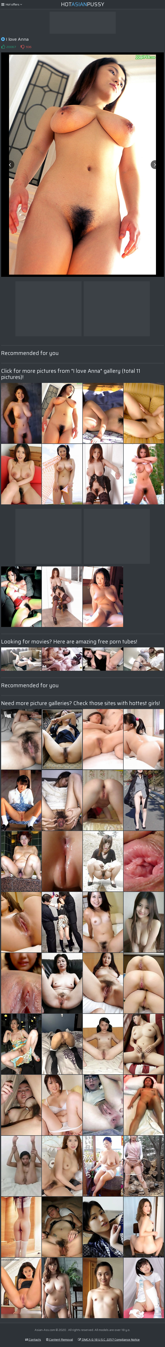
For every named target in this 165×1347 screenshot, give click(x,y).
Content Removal (59, 1339)
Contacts (33, 1339)
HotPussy (82, 4)
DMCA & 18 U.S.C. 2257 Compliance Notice (109, 1339)
